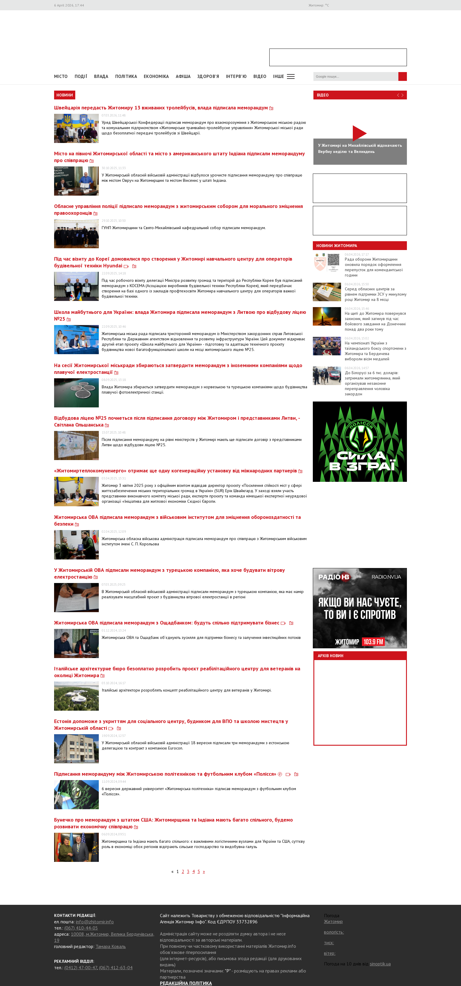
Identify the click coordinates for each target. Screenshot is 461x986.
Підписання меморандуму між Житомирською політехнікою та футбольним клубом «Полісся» (176, 773)
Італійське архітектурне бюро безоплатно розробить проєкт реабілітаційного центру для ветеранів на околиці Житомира (177, 672)
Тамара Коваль (111, 946)
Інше (278, 76)
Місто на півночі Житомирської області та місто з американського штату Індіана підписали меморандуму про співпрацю (179, 157)
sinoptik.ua (380, 964)
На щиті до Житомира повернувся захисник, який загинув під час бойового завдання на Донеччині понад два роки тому (375, 321)
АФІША (183, 76)
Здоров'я (208, 76)
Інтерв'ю (236, 76)
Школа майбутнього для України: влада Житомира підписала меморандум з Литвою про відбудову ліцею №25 (180, 315)
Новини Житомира (336, 245)
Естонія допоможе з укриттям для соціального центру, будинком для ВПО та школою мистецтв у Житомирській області (171, 724)
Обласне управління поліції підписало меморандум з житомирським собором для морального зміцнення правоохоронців (178, 209)
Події (81, 76)
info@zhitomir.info (95, 922)
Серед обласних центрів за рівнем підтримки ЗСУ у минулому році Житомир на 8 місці (376, 294)
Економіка (156, 76)
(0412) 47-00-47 (80, 967)
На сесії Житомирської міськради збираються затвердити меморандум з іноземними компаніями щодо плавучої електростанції (178, 368)
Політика (126, 76)
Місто (61, 76)
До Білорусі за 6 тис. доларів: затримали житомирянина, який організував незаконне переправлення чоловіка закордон (372, 383)
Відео (323, 95)
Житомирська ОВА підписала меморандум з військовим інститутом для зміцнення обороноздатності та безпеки (177, 520)
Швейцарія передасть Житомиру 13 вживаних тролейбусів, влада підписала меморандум (163, 107)
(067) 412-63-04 (116, 967)
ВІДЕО (260, 76)
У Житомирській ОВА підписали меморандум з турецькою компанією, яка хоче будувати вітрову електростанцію (169, 573)
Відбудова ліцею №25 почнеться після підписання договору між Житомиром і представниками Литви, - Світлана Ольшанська (177, 421)
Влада (101, 76)
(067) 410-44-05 (81, 928)
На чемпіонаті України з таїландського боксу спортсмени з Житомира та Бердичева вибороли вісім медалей (375, 351)
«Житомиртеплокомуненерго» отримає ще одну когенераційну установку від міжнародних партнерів (178, 470)
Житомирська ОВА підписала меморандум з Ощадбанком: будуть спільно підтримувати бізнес (173, 622)
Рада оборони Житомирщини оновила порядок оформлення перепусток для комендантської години (374, 267)
